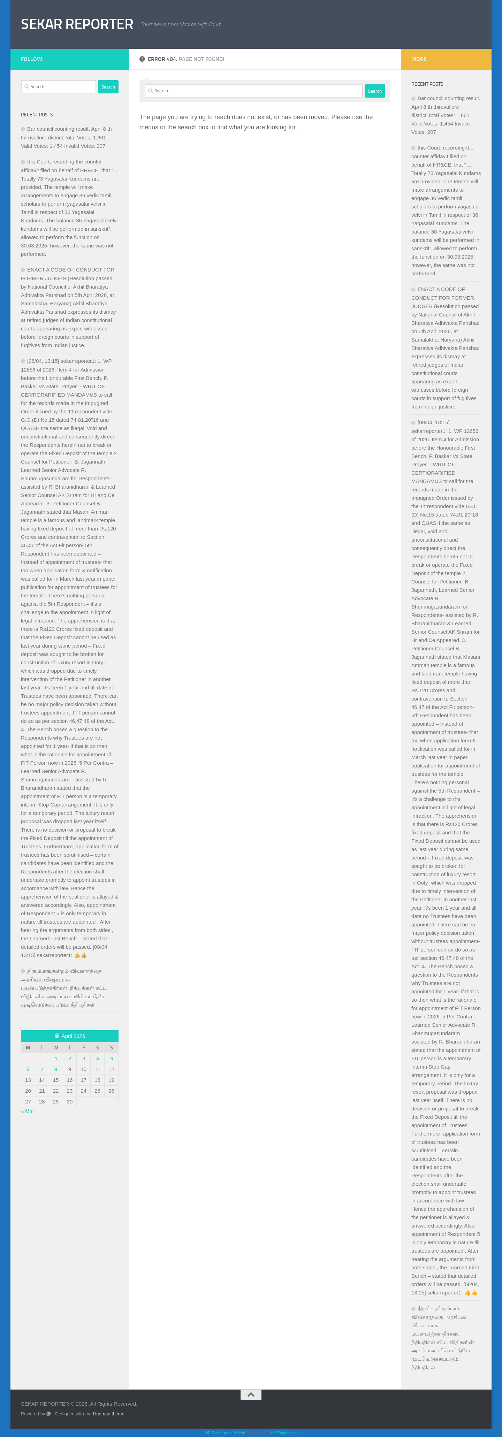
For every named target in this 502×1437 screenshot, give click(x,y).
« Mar (27, 1111)
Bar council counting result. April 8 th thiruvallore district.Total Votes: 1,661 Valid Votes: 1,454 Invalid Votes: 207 (66, 137)
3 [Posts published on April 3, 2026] (83, 1058)
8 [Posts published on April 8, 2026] (55, 1069)
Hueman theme (108, 1413)
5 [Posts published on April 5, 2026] (111, 1058)
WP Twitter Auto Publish (224, 1433)
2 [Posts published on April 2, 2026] (69, 1058)
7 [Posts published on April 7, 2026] (41, 1069)
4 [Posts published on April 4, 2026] (97, 1058)
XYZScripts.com (284, 1433)
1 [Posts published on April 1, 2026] (55, 1058)
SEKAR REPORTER (77, 24)
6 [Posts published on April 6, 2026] (27, 1069)
